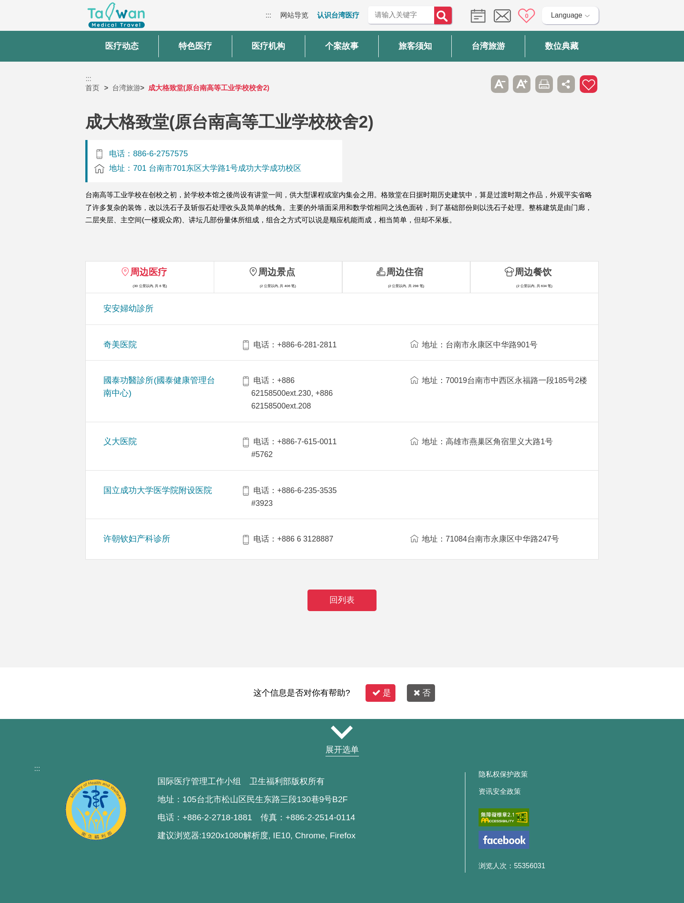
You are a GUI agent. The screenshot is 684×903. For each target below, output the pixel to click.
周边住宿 (404, 272)
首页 (92, 88)
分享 (566, 84)
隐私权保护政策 (503, 774)
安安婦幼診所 (128, 308)
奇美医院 (120, 344)
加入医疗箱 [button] (588, 84)
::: (268, 15)
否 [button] (422, 692)
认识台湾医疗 (338, 15)
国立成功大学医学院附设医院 (157, 490)
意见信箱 (502, 16)
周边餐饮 (533, 272)
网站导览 (294, 15)
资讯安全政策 (500, 791)
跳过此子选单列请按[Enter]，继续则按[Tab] (477, 84)
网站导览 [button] (342, 733)
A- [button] (499, 84)
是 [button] (381, 692)
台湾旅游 (126, 88)
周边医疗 (148, 272)
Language (566, 15)
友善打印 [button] (544, 84)
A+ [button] (521, 84)
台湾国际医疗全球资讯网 (116, 17)
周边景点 (276, 272)
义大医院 (120, 441)
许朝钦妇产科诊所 (136, 538)
